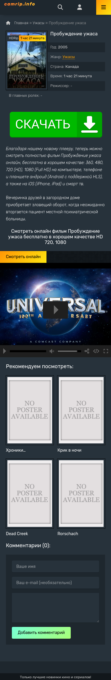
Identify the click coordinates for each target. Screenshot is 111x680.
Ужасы (68, 57)
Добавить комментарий (41, 632)
